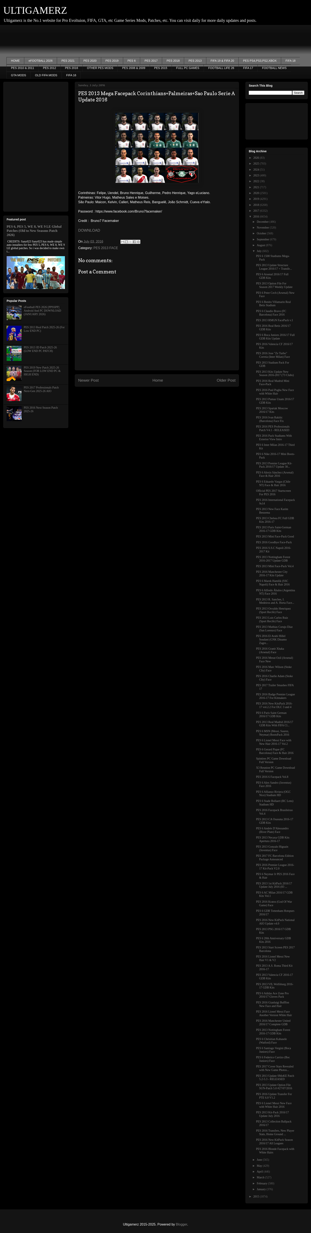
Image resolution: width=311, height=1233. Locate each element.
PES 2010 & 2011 (22, 68)
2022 (256, 181)
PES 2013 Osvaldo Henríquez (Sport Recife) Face (273, 610)
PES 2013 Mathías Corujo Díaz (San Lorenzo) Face (274, 628)
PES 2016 (71, 68)
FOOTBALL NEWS (274, 68)
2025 (256, 163)
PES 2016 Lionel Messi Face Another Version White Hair (274, 1013)
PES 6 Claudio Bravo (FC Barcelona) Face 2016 (271, 313)
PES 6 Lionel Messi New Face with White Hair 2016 (274, 1105)
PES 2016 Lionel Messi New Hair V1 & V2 (273, 958)
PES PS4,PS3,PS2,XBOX (260, 60)
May (260, 1165)
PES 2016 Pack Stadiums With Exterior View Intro (274, 437)
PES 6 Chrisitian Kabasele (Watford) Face (271, 1041)
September (263, 239)
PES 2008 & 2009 (133, 68)
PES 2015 (160, 68)
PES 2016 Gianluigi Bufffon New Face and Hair (272, 1004)
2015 (256, 1196)
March (261, 1177)
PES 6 (132, 60)
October (262, 233)
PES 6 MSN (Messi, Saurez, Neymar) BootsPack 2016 (272, 733)
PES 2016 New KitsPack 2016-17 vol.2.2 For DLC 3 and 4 (274, 705)
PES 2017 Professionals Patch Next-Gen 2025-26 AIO (41, 389)
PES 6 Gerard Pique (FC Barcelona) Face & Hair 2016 (275, 751)
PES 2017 (151, 60)
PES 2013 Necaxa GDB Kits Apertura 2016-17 (272, 839)
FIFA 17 (248, 68)
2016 (256, 216)
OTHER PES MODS (100, 68)
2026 (256, 157)
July (259, 251)
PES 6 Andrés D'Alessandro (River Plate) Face (272, 830)
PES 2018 (173, 60)
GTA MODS (18, 75)
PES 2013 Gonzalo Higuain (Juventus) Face (272, 848)
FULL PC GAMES (187, 68)
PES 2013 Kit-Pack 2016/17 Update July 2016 (272, 1114)
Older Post (226, 380)
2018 (256, 205)
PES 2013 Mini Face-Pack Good (275, 536)
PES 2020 (90, 60)
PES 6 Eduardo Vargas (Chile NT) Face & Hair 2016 (273, 483)
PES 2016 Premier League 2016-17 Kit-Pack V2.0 (275, 866)
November (263, 227)
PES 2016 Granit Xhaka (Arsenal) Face (270, 650)
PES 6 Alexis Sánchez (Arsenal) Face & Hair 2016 (274, 474)
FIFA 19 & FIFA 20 (222, 60)
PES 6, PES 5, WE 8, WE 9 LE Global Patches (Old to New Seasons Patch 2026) (34, 231)
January (261, 1189)
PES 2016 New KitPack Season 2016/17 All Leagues (274, 1141)
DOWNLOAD (89, 230)
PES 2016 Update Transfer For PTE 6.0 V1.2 (274, 1096)
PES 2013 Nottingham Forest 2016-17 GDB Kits (273, 1031)
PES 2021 (67, 60)
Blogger (181, 1224)
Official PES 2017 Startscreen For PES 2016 (273, 492)
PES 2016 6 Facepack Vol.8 (272, 776)
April (260, 1171)
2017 (256, 210)
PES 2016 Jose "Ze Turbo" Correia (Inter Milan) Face (273, 355)
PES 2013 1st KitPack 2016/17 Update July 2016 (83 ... (274, 885)
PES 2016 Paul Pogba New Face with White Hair (275, 391)
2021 (256, 187)
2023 (256, 175)
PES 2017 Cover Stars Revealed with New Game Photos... (274, 1068)
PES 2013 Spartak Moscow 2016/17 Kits (272, 410)
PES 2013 (195, 60)
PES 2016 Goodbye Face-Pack (274, 542)
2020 (256, 193)
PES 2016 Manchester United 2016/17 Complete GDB (273, 1022)
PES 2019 (112, 60)
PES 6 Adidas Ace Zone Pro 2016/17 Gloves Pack (272, 995)
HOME (15, 60)
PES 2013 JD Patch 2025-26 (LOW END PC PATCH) (40, 349)
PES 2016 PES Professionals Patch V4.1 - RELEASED (272, 428)
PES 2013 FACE (106, 248)
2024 (256, 169)
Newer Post (88, 380)
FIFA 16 (71, 75)
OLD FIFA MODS (46, 75)
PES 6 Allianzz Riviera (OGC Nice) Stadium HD (273, 793)
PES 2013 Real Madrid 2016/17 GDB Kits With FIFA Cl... (274, 723)
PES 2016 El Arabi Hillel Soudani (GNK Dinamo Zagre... (271, 639)
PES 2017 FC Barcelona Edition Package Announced (275, 857)
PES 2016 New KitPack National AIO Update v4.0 (275, 921)
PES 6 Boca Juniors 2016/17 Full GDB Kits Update (275, 336)
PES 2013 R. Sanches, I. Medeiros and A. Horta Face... (275, 601)
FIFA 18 (290, 60)
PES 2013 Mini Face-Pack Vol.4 (275, 566)
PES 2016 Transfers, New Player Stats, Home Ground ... (275, 1132)
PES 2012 (49, 68)
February (262, 1183)
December (263, 221)
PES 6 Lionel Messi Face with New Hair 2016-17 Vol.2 (273, 742)
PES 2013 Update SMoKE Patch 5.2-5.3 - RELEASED (275, 1077)
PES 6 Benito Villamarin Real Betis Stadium (273, 303)
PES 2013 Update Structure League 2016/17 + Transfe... (274, 267)
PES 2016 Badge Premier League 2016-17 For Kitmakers (275, 696)
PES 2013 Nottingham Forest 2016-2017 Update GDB (273, 559)
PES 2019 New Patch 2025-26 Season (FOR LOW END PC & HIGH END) (42, 371)
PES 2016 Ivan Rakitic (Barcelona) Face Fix (270, 419)
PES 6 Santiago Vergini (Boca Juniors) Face (273, 1050)
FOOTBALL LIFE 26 (221, 68)
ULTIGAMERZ (35, 10)
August (261, 245)
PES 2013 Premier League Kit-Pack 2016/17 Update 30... (274, 465)
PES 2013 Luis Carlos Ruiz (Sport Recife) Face (272, 619)
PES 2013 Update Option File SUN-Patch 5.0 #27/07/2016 (274, 1086)
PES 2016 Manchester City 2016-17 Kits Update (272, 573)
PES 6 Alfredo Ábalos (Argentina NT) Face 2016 (275, 592)
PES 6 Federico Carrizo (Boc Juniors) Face (273, 1059)
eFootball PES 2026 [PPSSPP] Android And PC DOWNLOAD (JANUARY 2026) (42, 311)
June (260, 1159)
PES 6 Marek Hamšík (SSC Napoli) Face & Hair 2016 (273, 582)
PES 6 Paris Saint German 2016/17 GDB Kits (271, 714)
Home (157, 380)
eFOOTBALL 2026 (40, 60)
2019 (256, 198)
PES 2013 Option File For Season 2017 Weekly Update (274, 285)
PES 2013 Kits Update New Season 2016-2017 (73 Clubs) (275, 373)
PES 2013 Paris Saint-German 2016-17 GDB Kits (273, 529)
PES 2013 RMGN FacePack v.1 (274, 320)
